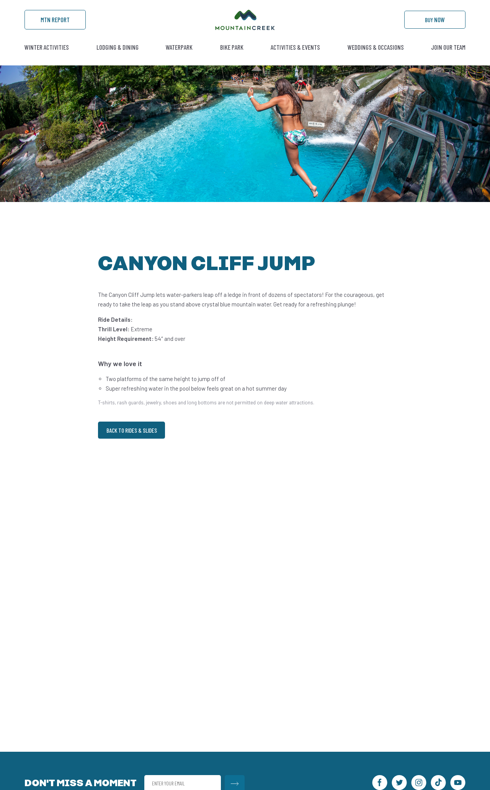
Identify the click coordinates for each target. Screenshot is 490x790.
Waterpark (179, 59)
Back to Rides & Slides (135, 443)
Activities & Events (295, 59)
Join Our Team (448, 59)
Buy (435, 27)
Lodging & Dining (117, 59)
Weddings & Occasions (376, 59)
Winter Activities (46, 59)
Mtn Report (55, 27)
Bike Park (231, 59)
